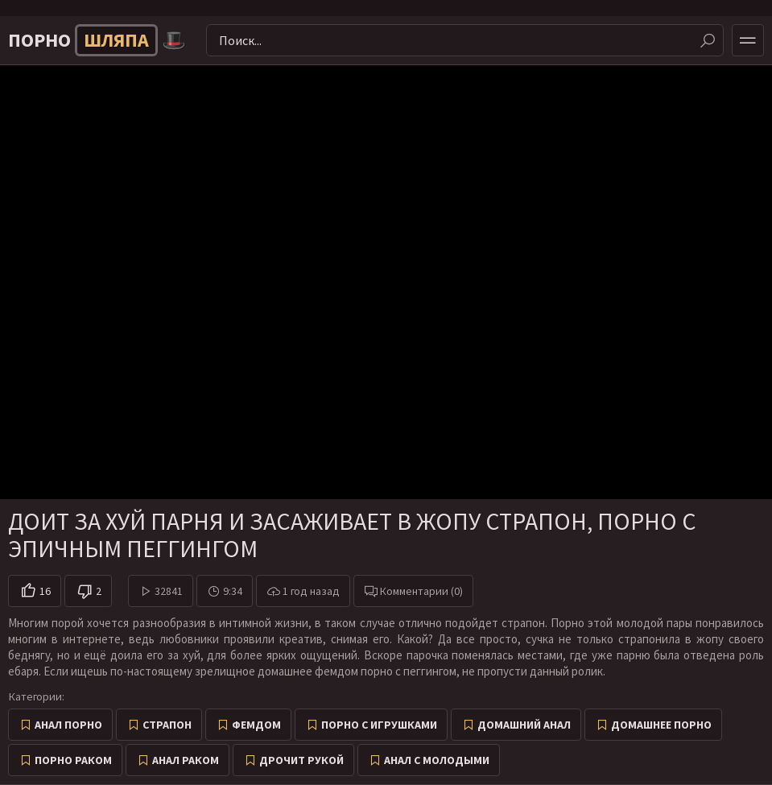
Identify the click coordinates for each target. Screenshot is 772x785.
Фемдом (256, 724)
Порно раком (73, 760)
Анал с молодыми (436, 760)
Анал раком (185, 760)
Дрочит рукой (301, 760)
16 (45, 591)
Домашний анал (524, 724)
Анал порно (68, 724)
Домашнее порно (661, 724)
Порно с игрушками (379, 724)
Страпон (167, 724)
